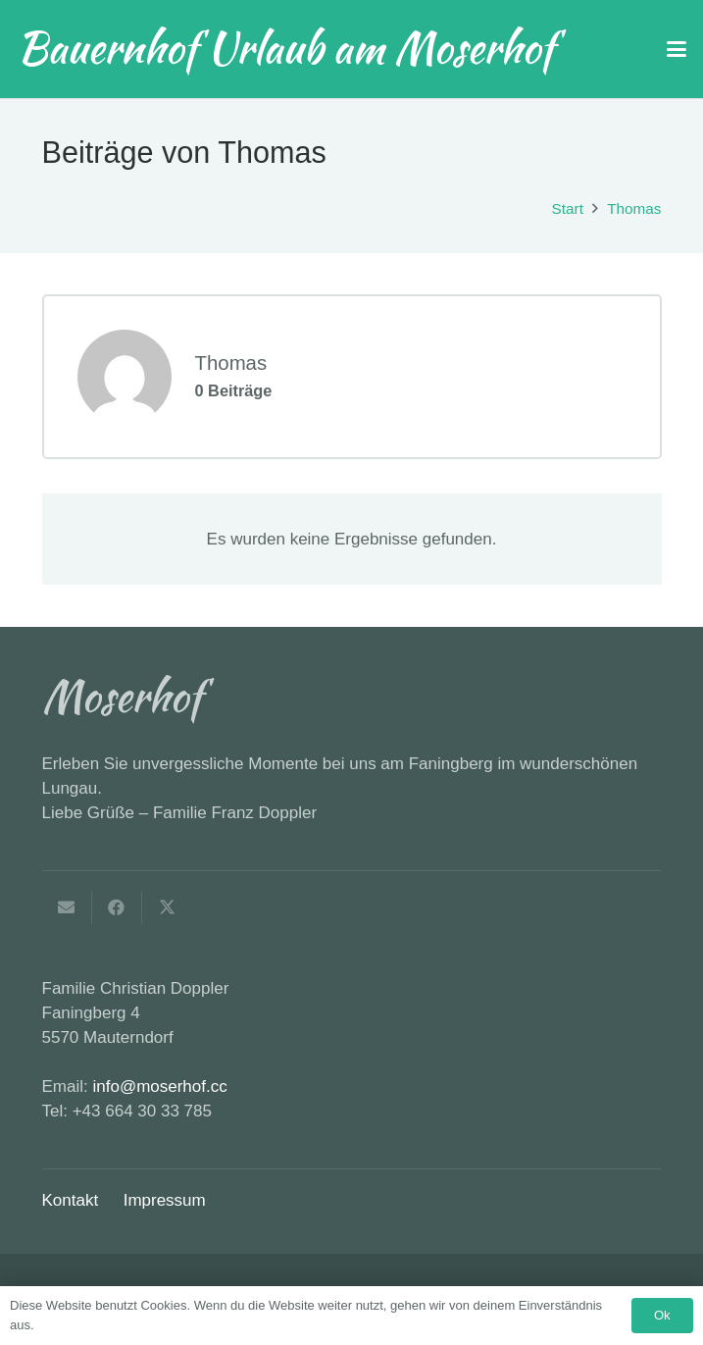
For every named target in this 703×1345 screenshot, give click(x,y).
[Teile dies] (117, 907)
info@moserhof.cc (159, 1086)
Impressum (165, 1200)
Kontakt (70, 1200)
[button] (676, 49)
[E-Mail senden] (67, 907)
